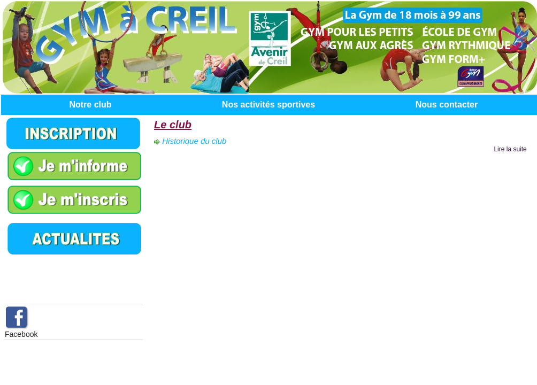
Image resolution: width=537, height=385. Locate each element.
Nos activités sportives (268, 104)
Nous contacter (447, 104)
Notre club (90, 104)
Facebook (21, 334)
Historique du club (194, 140)
